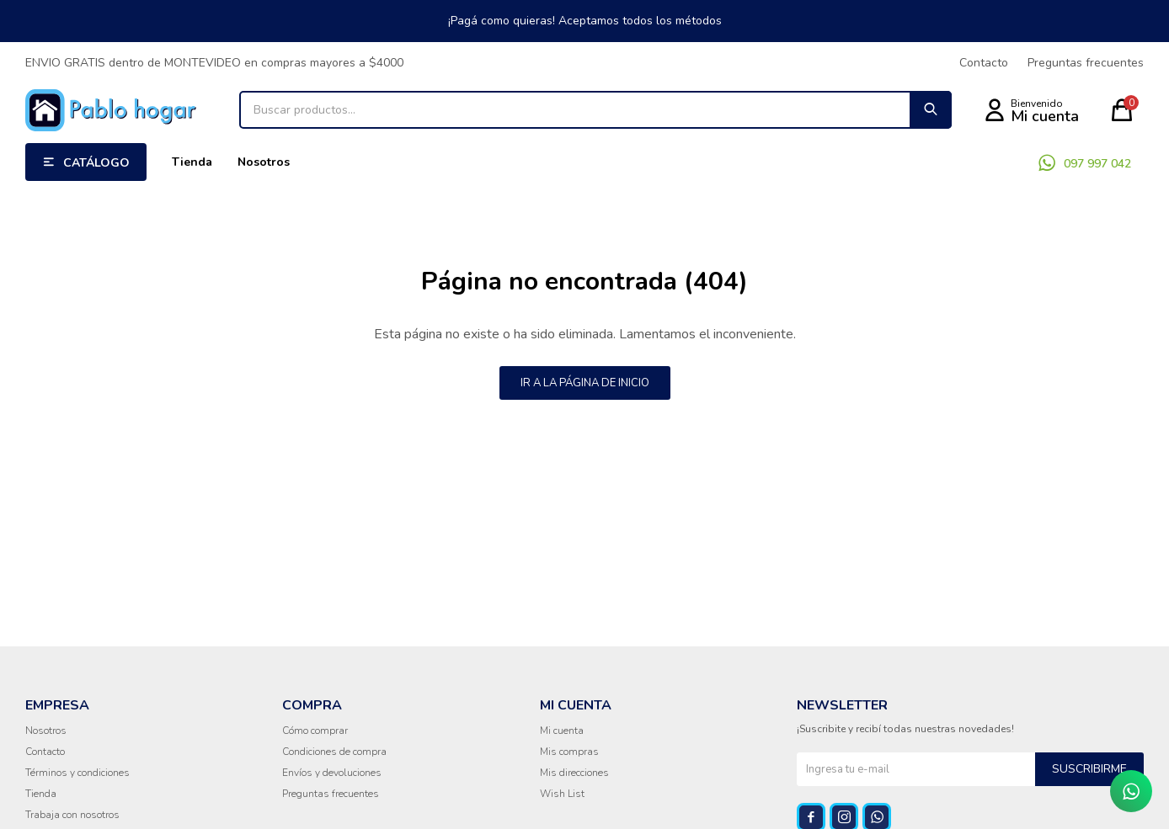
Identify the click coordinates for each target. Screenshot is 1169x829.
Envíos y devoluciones (332, 772)
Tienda (192, 162)
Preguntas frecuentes (1086, 63)
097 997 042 (1097, 164)
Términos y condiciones (77, 772)
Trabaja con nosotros (72, 814)
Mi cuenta (562, 730)
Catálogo (96, 163)
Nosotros (264, 162)
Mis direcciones (574, 772)
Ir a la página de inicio (584, 383)
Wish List (562, 793)
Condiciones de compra (334, 751)
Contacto (983, 63)
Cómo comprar (315, 730)
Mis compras (569, 751)
